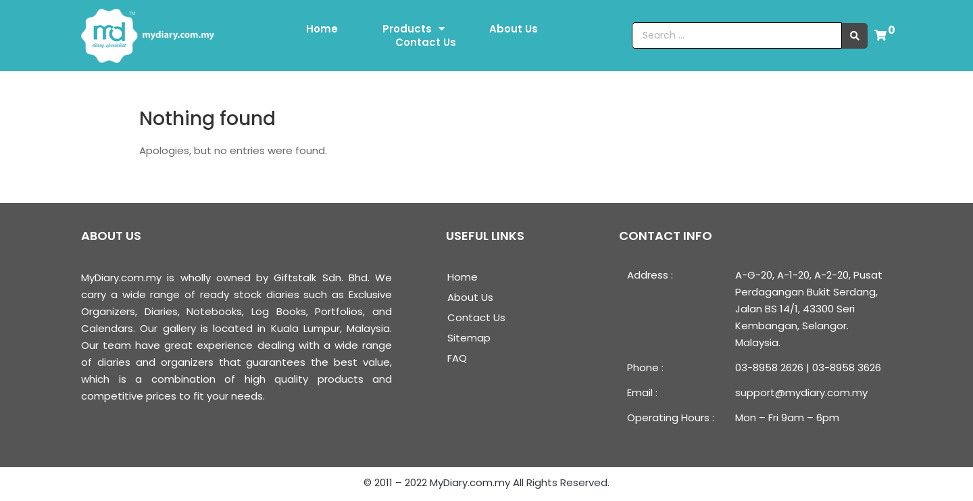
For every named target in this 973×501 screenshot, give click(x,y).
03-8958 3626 (846, 367)
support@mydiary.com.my (801, 392)
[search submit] (855, 36)
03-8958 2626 (769, 367)
